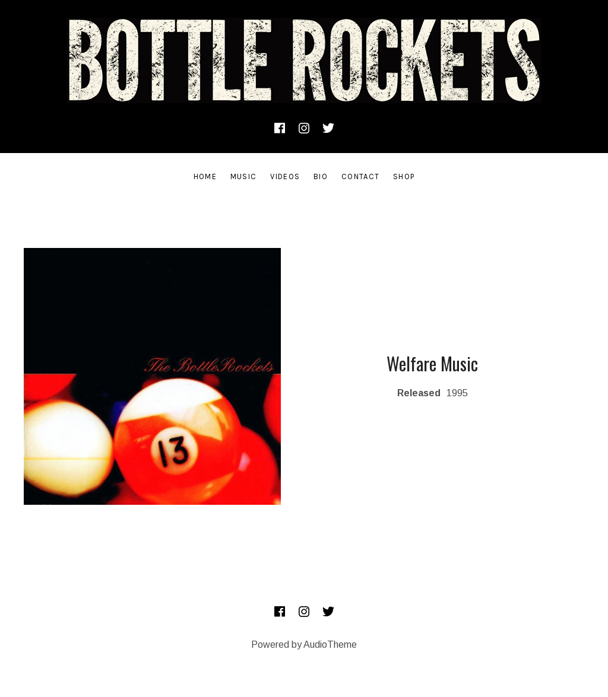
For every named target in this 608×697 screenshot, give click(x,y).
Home (205, 176)
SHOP (403, 176)
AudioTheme (330, 644)
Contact (360, 176)
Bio (321, 176)
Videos (285, 176)
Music (243, 176)
